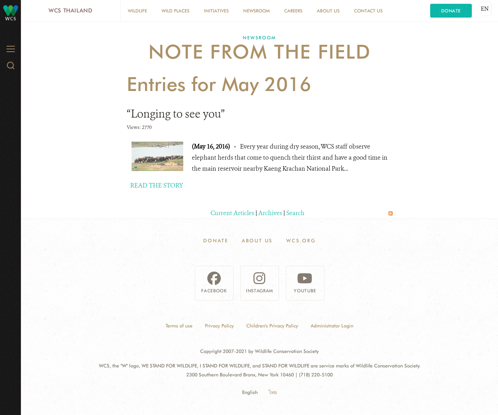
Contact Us (368, 10)
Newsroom (256, 10)
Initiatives (216, 10)
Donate (451, 10)
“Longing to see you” (176, 114)
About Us (328, 10)
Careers (293, 10)
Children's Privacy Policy (272, 325)
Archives (270, 213)
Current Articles (232, 213)
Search (295, 213)
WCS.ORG (301, 240)
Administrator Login (332, 325)
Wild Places (175, 10)
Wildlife (137, 10)
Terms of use (179, 325)
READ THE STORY (156, 185)
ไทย (273, 392)
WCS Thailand (71, 10)
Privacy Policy (219, 325)
